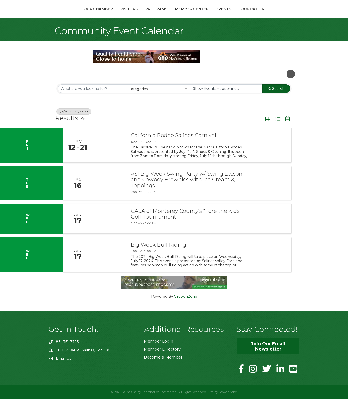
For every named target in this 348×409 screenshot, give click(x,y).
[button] (291, 84)
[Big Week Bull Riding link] (109, 265)
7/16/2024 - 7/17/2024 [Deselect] (74, 122)
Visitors (105, 14)
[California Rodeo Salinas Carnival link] (109, 156)
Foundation (275, 14)
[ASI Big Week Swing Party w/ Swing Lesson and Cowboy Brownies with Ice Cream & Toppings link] (109, 194)
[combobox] (158, 99)
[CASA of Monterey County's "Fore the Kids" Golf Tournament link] (109, 229)
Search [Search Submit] (276, 99)
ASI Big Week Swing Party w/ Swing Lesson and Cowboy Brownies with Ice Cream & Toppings (186, 190)
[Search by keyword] (92, 99)
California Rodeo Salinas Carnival (173, 146)
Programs (132, 14)
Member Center (215, 14)
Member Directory (162, 359)
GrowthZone (185, 307)
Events (247, 14)
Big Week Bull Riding (158, 255)
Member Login (158, 351)
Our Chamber (74, 14)
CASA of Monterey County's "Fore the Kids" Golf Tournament (186, 225)
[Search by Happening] (226, 99)
